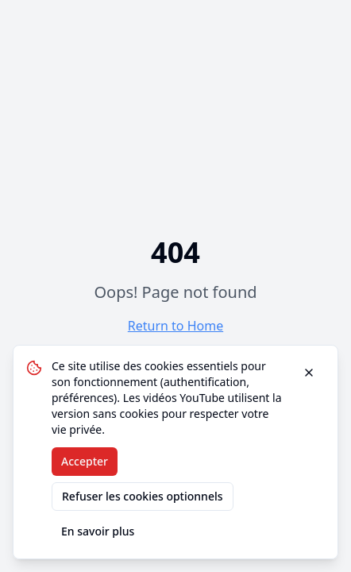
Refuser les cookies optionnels (142, 496)
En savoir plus (97, 531)
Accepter (84, 461)
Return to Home (175, 325)
